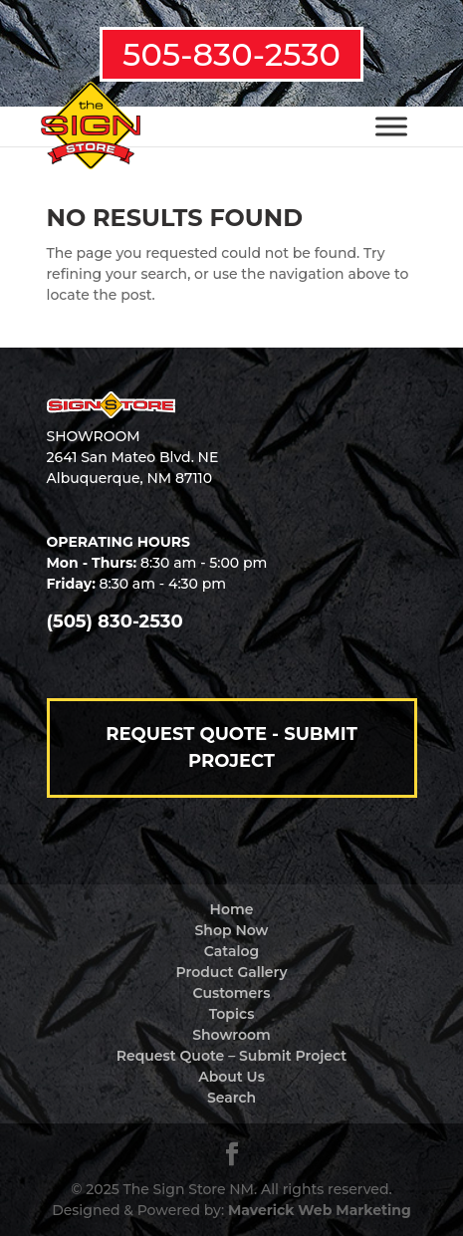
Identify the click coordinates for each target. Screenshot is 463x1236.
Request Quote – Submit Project (231, 1056)
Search (231, 1098)
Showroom (231, 1035)
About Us (231, 1077)
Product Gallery (232, 972)
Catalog (231, 951)
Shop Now (232, 930)
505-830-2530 (231, 54)
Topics (232, 1014)
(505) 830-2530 (115, 621)
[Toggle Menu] (391, 126)
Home (232, 909)
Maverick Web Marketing (319, 1210)
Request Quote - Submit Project (231, 747)
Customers (232, 993)
